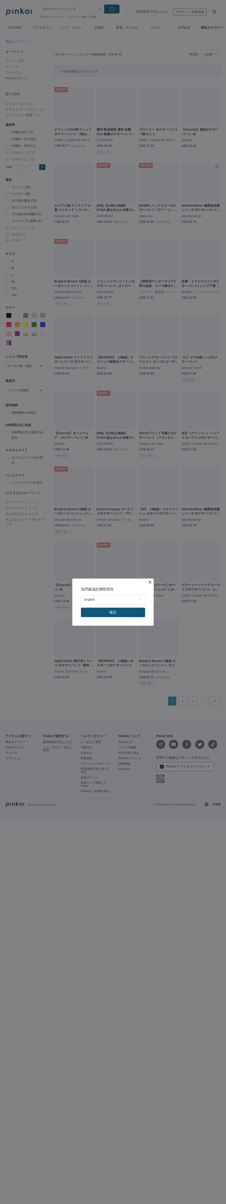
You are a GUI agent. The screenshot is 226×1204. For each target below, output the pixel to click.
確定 (113, 612)
